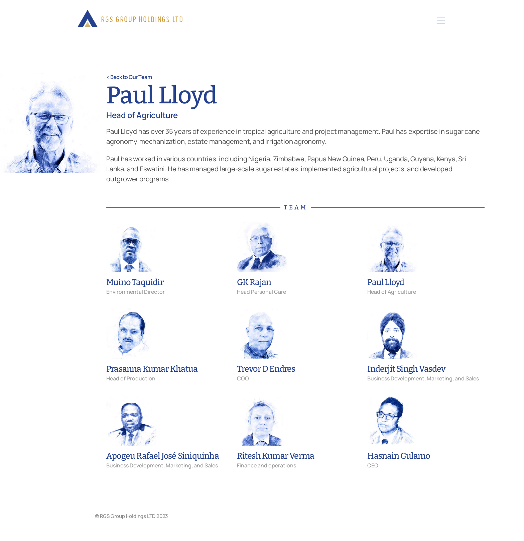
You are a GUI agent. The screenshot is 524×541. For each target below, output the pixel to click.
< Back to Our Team (129, 77)
